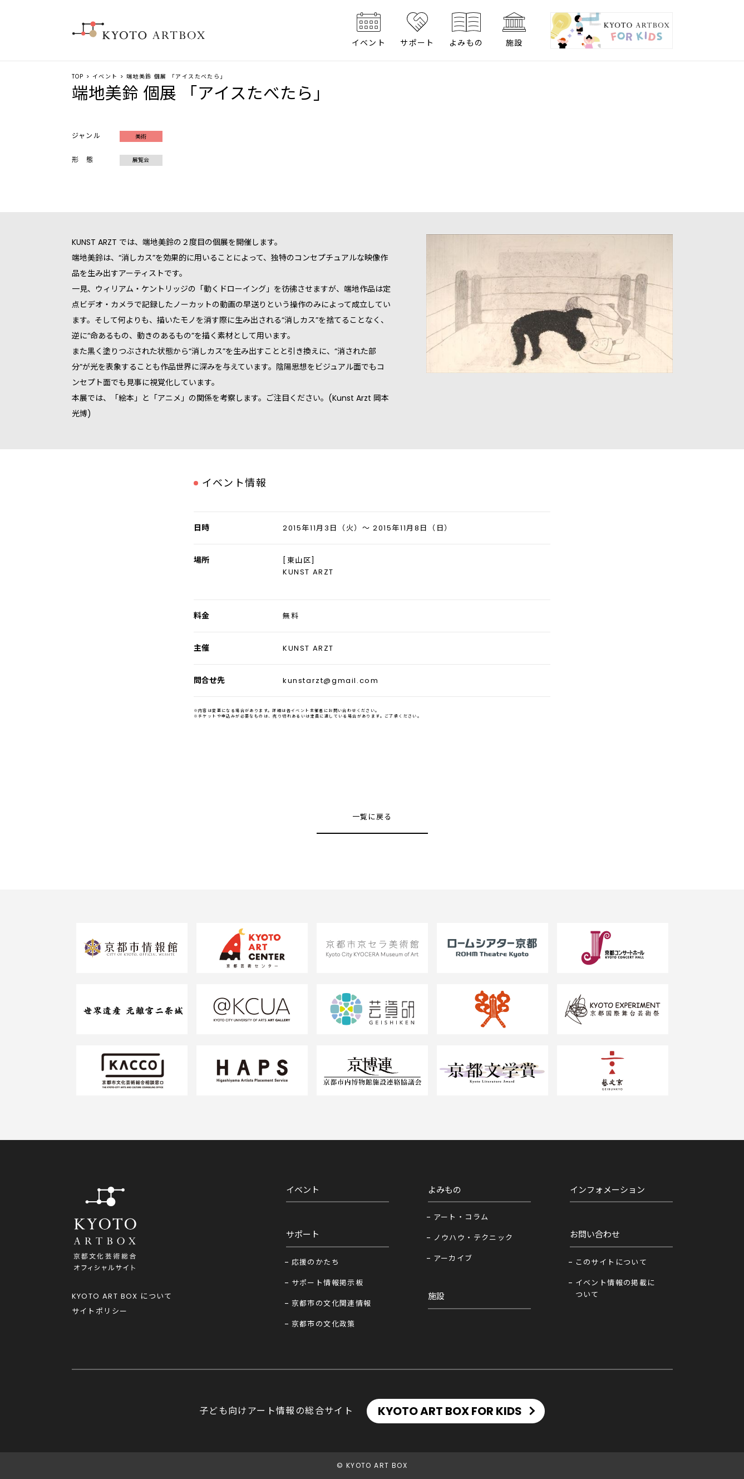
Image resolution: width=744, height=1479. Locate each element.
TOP (78, 76)
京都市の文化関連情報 (332, 1303)
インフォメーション (607, 1190)
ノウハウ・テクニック (473, 1237)
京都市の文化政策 (324, 1324)
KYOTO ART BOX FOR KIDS (450, 1411)
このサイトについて (611, 1262)
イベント (369, 42)
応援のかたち (315, 1262)
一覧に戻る (372, 817)
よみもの (466, 42)
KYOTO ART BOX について (122, 1296)
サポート (417, 42)
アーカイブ (453, 1258)
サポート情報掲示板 (328, 1282)
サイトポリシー (100, 1311)
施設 (514, 42)
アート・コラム (461, 1217)
